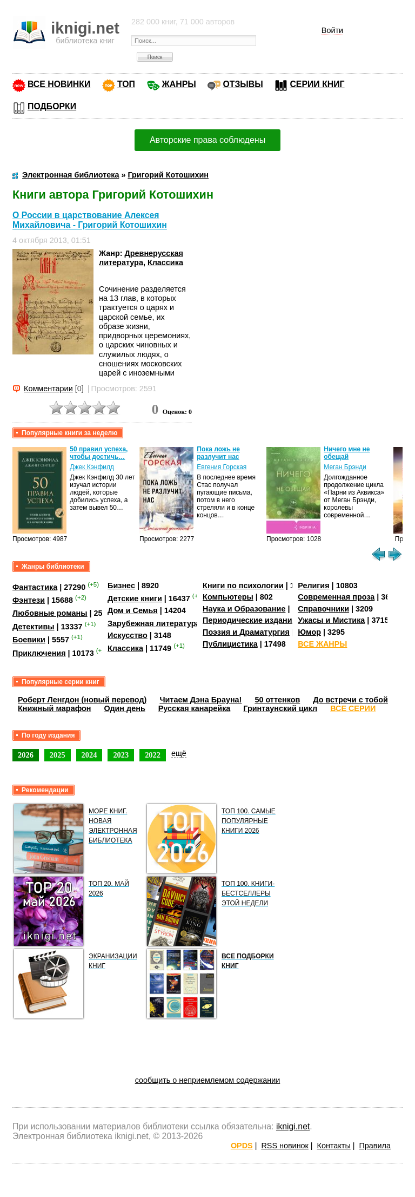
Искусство (128, 635)
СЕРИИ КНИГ (317, 84)
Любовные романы (50, 613)
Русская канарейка (194, 708)
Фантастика (34, 586)
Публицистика (230, 644)
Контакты (334, 1145)
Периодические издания (250, 620)
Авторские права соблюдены (207, 139)
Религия (313, 585)
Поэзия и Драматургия (246, 632)
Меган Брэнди (345, 467)
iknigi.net (293, 1126)
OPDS (242, 1145)
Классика (165, 262)
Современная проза (336, 597)
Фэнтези (28, 600)
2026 (26, 755)
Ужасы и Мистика (331, 620)
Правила (375, 1145)
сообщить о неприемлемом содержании (207, 1080)
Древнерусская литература (141, 258)
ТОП (126, 84)
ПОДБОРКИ (52, 106)
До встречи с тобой (350, 699)
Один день (124, 708)
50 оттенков (277, 699)
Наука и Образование (244, 608)
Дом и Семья (133, 610)
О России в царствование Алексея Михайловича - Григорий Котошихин (89, 220)
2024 (89, 755)
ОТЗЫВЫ (243, 84)
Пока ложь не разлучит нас (218, 453)
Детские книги (135, 598)
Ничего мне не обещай (347, 453)
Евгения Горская (221, 467)
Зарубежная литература (154, 623)
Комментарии (48, 388)
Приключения (39, 652)
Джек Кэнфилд (92, 467)
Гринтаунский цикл (280, 708)
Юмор (309, 632)
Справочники (323, 608)
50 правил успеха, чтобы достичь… (99, 453)
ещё (178, 753)
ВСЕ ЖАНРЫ (322, 644)
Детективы (33, 626)
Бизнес (121, 585)
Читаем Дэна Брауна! (200, 699)
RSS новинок (284, 1145)
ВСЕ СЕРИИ (353, 708)
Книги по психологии (243, 585)
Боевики (28, 639)
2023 (121, 755)
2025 (57, 755)
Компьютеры (228, 597)
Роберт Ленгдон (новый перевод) (82, 699)
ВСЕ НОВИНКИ (59, 84)
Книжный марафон (54, 708)
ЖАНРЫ (179, 84)
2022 (152, 755)
